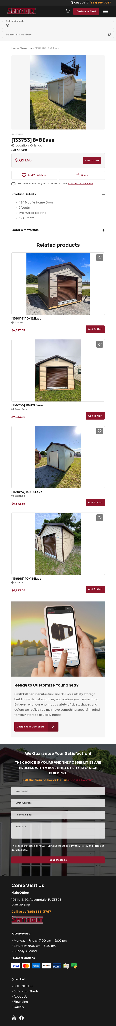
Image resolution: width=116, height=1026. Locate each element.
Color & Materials (25, 230)
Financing (21, 1002)
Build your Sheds (26, 991)
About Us (20, 997)
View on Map (20, 905)
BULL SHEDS (23, 986)
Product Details (24, 194)
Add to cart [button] (95, 329)
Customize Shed (86, 11)
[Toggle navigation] (106, 11)
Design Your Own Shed (37, 727)
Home (15, 48)
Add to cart (92, 160)
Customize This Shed (80, 183)
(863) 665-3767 (100, 2)
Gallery (19, 1007)
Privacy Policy (79, 845)
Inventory (27, 48)
